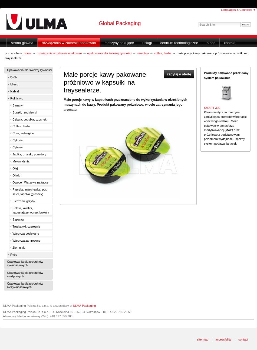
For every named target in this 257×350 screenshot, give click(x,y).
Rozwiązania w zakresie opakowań (69, 43)
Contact (243, 339)
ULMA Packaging (84, 305)
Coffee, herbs (163, 53)
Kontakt (230, 43)
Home (27, 53)
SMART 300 (212, 107)
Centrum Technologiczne (179, 43)
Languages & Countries (238, 9)
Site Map (202, 339)
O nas (211, 43)
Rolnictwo (143, 53)
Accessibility (223, 339)
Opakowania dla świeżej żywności (109, 53)
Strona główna (22, 43)
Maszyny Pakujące (119, 43)
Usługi (147, 43)
